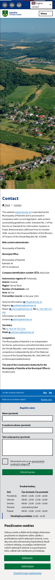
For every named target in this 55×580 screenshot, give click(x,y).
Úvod (6, 205)
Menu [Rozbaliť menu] (46, 13)
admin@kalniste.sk (22, 319)
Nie (51, 392)
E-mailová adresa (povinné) (16, 425)
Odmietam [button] (27, 566)
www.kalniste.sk (23, 212)
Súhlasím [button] (27, 558)
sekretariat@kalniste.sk (22, 332)
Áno (45, 392)
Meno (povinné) (10, 413)
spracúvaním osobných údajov (27, 463)
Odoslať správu (27, 472)
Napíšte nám (46, 399)
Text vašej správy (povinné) (16, 436)
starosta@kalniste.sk (21, 308)
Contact (17, 205)
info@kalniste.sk (33, 301)
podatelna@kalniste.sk (24, 305)
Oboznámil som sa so (27, 463)
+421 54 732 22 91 (17, 328)
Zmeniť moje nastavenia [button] (27, 573)
